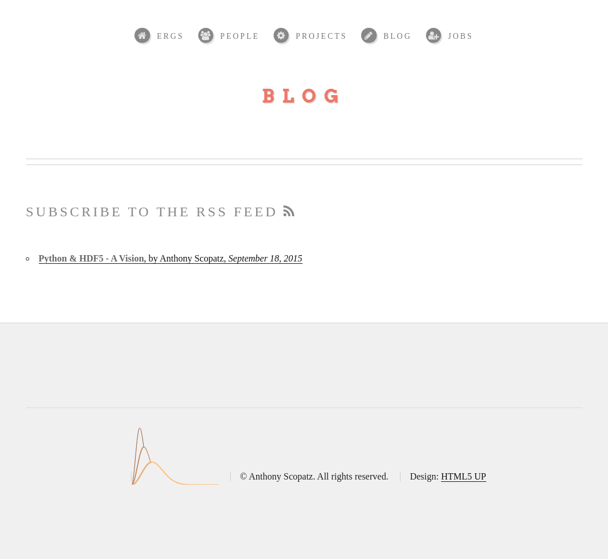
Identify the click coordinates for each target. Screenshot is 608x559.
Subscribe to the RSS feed (161, 211)
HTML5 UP (463, 476)
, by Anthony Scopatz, (171, 258)
